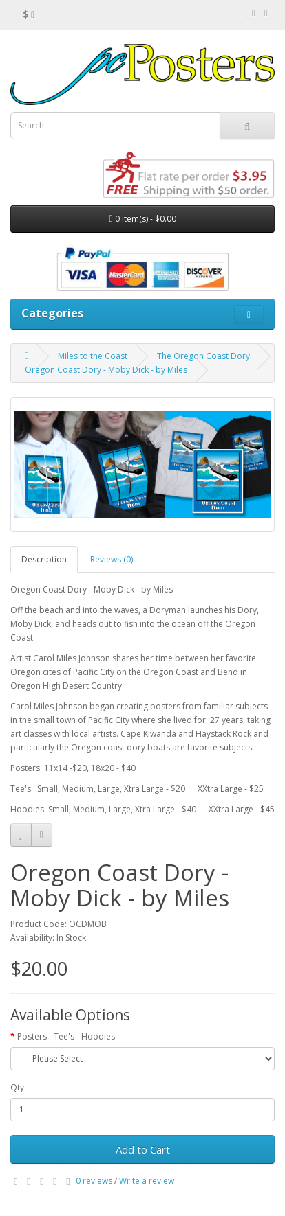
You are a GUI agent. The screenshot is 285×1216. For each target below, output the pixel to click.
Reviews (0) (111, 559)
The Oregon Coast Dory (203, 356)
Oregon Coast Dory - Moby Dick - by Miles (106, 370)
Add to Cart (143, 1149)
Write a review (146, 1180)
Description (44, 559)
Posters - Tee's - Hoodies (66, 1036)
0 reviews (94, 1180)
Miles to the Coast (92, 356)
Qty (17, 1087)
